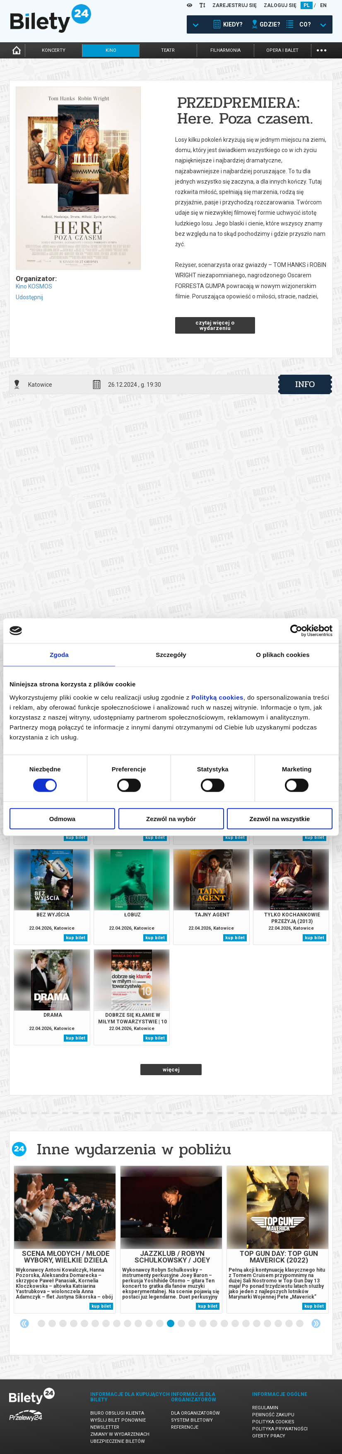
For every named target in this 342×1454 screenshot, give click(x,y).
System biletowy (192, 1420)
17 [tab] (214, 1324)
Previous (24, 1323)
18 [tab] (225, 1324)
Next (315, 1323)
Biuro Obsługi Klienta (117, 1413)
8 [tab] (117, 1324)
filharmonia (225, 50)
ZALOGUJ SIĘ (280, 5)
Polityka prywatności (280, 1429)
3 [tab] (63, 1324)
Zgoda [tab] (59, 654)
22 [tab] (268, 1324)
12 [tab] (160, 1324)
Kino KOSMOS (34, 286)
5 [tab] (85, 1324)
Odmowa (62, 818)
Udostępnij (29, 297)
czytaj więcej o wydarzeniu (214, 325)
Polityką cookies (217, 696)
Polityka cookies (273, 1422)
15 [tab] (192, 1324)
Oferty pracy (268, 1436)
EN (323, 5)
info (305, 384)
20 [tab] (246, 1324)
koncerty (53, 50)
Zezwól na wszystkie (280, 818)
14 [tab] (182, 1324)
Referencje (184, 1427)
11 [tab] (149, 1324)
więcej (171, 1069)
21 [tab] (257, 1324)
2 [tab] (52, 1324)
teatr (168, 50)
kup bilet (75, 837)
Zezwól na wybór (171, 818)
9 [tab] (128, 1324)
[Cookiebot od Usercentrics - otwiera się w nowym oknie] (296, 631)
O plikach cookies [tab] (282, 654)
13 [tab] (171, 1324)
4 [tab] (74, 1324)
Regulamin (265, 1407)
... (321, 49)
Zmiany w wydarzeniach (119, 1434)
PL (306, 5)
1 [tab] (42, 1324)
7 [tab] (106, 1324)
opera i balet (282, 50)
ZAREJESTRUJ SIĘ (234, 5)
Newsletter (104, 1427)
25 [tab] (300, 1324)
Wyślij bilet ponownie (118, 1420)
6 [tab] (96, 1324)
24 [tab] (289, 1324)
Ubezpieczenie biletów (117, 1441)
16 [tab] (203, 1324)
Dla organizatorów (195, 1413)
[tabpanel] (65, 1239)
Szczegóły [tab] (171, 654)
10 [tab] (139, 1324)
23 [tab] (279, 1324)
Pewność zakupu (273, 1415)
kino (111, 50)
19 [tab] (235, 1324)
